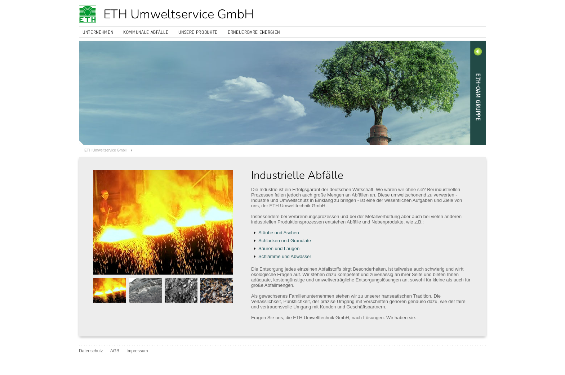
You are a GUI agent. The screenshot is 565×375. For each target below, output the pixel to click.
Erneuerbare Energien (254, 32)
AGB (114, 350)
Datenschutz (91, 350)
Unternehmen (98, 32)
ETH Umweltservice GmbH (178, 14)
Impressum (137, 350)
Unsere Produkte (198, 32)
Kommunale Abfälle (145, 32)
